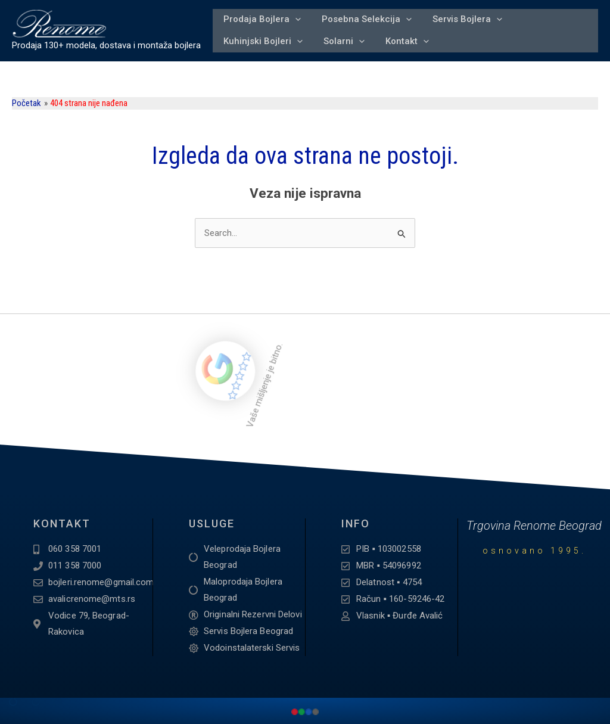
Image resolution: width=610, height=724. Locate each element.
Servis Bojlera (462, 17)
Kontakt (402, 43)
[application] (294, 17)
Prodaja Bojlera (261, 17)
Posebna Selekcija (364, 17)
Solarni (341, 43)
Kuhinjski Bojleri (261, 43)
